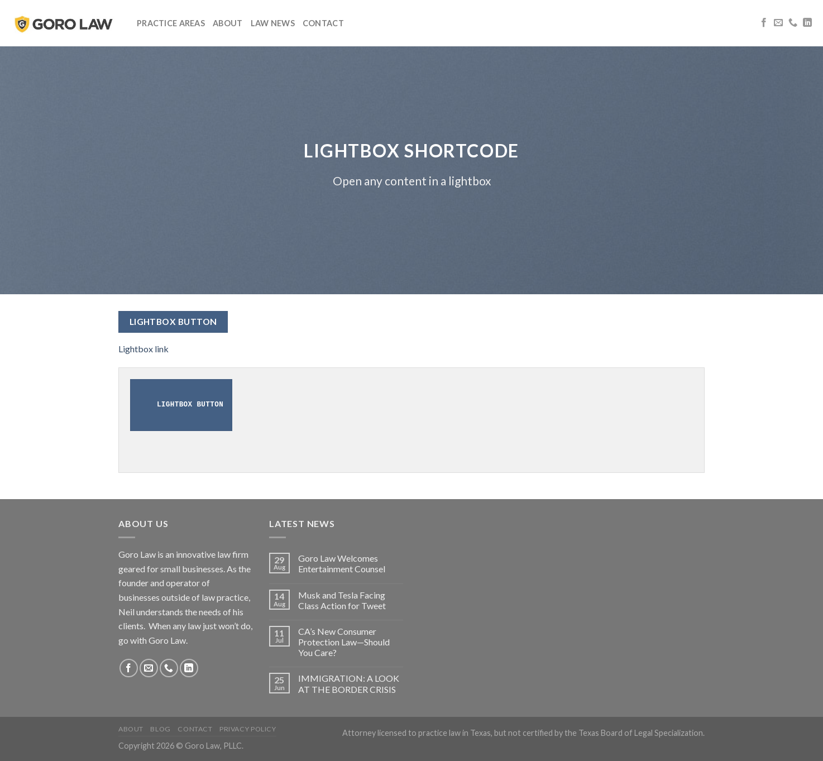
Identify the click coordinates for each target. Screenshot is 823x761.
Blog (160, 729)
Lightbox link (143, 348)
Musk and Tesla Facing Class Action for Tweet (342, 600)
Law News (273, 23)
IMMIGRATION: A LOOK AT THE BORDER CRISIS (348, 683)
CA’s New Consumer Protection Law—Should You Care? (344, 642)
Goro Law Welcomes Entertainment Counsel (341, 563)
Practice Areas (171, 23)
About (227, 23)
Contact (323, 23)
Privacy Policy (247, 729)
